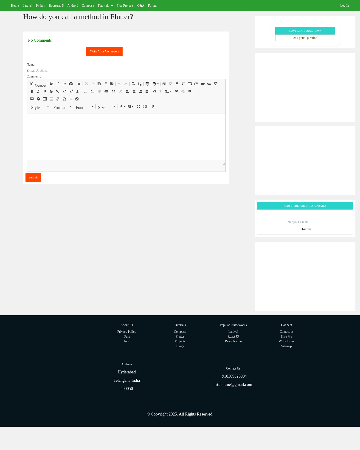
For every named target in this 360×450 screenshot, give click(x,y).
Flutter (180, 336)
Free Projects (125, 5)
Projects (180, 341)
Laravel (27, 5)
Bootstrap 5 (56, 5)
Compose (88, 5)
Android (73, 5)
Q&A (140, 5)
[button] (38, 84)
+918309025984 (233, 376)
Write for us (286, 341)
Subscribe (305, 229)
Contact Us (233, 368)
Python (40, 5)
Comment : (34, 76)
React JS (233, 336)
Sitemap (286, 346)
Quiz (127, 336)
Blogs (180, 346)
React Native (233, 341)
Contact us (286, 331)
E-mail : (32, 70)
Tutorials (105, 5)
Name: (31, 64)
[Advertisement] (305, 87)
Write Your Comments (104, 51)
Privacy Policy (126, 331)
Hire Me (286, 336)
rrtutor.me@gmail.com (233, 384)
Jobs (127, 341)
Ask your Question (305, 38)
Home (15, 5)
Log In (344, 5)
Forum (152, 5)
